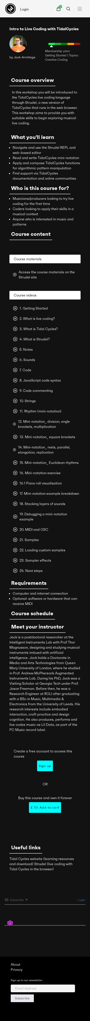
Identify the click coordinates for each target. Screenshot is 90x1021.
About (15, 964)
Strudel (40, 864)
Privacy (16, 969)
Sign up (45, 766)
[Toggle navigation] (81, 9)
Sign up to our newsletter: (27, 980)
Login (24, 9)
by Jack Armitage (22, 57)
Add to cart (45, 807)
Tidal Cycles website (25, 859)
